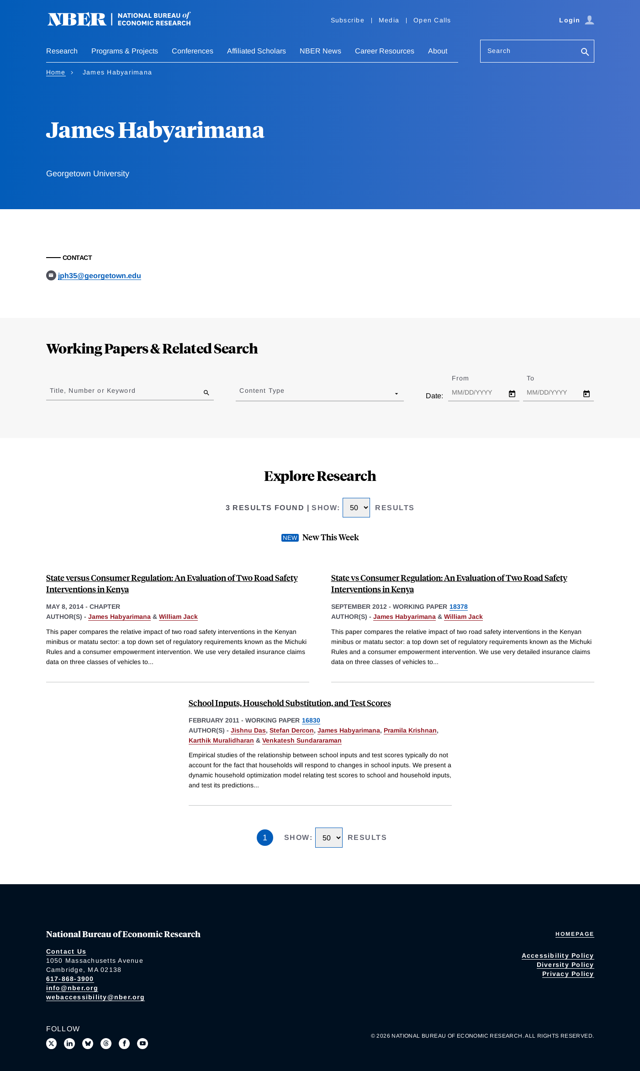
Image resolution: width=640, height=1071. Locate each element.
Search (499, 50)
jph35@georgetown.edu (99, 276)
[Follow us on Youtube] (142, 1043)
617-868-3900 (70, 978)
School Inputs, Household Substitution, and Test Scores (290, 702)
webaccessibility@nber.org (95, 997)
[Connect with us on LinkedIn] (69, 1043)
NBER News (320, 51)
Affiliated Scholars (256, 51)
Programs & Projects (124, 51)
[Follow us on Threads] (105, 1043)
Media (389, 20)
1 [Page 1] (265, 837)
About (437, 51)
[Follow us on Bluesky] (87, 1043)
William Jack (178, 616)
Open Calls (432, 20)
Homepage (574, 934)
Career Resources (384, 51)
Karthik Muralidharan (221, 740)
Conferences (192, 51)
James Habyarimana (119, 616)
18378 (459, 606)
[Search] (585, 53)
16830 (311, 720)
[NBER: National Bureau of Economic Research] (126, 24)
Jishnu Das (248, 730)
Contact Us (66, 951)
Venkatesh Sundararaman (302, 740)
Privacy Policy (568, 973)
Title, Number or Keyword (93, 390)
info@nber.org (72, 988)
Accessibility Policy (558, 955)
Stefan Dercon (292, 730)
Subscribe (348, 20)
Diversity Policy (565, 964)
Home (56, 72)
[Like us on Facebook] (124, 1043)
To (538, 378)
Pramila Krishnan (410, 730)
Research (62, 51)
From (468, 378)
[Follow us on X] (51, 1043)
